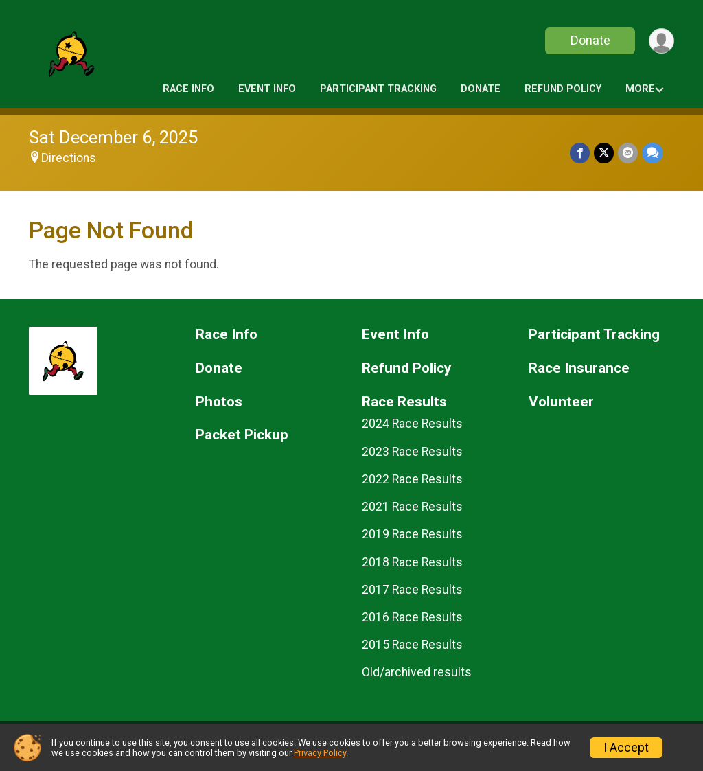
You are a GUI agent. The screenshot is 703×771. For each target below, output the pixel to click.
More (640, 89)
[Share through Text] (652, 153)
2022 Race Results (412, 479)
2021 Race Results (412, 507)
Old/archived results (417, 672)
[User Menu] (661, 41)
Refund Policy (563, 89)
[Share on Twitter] (604, 153)
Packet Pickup (242, 435)
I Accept (626, 748)
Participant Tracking (378, 89)
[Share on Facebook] (580, 153)
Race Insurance (579, 368)
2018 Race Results (412, 562)
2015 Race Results (412, 645)
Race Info (188, 89)
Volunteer (561, 402)
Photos (219, 402)
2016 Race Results (412, 617)
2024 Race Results (412, 423)
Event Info (267, 89)
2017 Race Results (412, 590)
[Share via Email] (628, 153)
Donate (590, 40)
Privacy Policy (320, 753)
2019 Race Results (412, 534)
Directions (68, 158)
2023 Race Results (412, 452)
